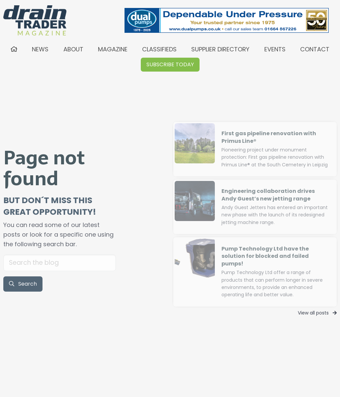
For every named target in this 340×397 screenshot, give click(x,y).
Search (23, 284)
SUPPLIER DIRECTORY (220, 49)
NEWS (40, 49)
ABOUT (73, 49)
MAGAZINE (113, 49)
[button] (170, 65)
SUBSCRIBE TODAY (170, 64)
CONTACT (314, 49)
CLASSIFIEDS (159, 49)
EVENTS (275, 49)
